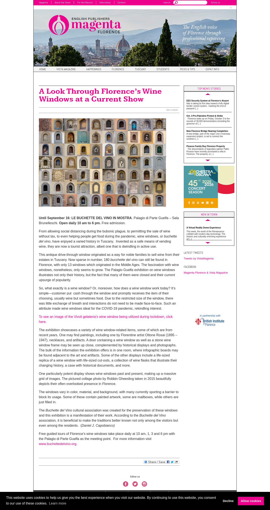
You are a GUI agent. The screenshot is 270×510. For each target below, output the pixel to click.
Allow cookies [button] (251, 501)
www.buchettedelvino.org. (58, 444)
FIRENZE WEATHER (210, 294)
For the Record (85, 2)
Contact (121, 2)
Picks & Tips (187, 69)
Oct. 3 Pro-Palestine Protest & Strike (204, 116)
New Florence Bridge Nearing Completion (207, 131)
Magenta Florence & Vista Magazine (206, 272)
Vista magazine (66, 69)
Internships (105, 2)
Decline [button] (228, 501)
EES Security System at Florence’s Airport (207, 101)
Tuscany (140, 69)
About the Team (62, 2)
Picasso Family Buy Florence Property (205, 146)
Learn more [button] (57, 503)
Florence (118, 69)
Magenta (43, 2)
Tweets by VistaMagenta (198, 258)
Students (163, 69)
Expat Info (212, 69)
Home (42, 69)
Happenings (93, 69)
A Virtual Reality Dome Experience (203, 228)
